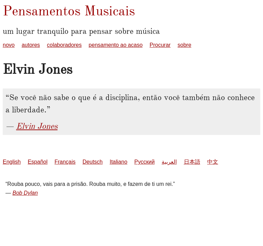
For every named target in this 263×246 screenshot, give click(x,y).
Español (38, 162)
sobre (184, 45)
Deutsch (93, 162)
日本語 (192, 162)
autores (31, 45)
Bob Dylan (25, 193)
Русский (144, 162)
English (12, 162)
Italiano (118, 162)
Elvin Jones (37, 126)
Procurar (160, 45)
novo (9, 45)
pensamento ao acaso (115, 45)
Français (64, 162)
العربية (169, 162)
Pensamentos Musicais (69, 10)
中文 (212, 162)
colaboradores (64, 45)
